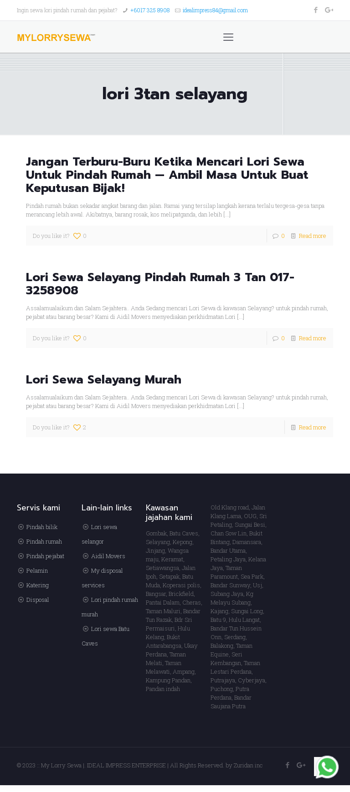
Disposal (37, 599)
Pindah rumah (44, 541)
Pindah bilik (41, 527)
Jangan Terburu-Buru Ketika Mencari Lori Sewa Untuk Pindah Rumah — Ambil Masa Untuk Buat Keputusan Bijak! (167, 175)
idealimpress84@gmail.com (215, 10)
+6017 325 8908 (150, 10)
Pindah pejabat (45, 556)
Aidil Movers (108, 556)
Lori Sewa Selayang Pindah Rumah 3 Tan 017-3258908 (160, 283)
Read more (312, 236)
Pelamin (37, 570)
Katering (37, 585)
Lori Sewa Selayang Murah (103, 379)
